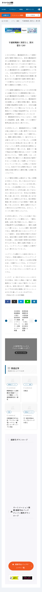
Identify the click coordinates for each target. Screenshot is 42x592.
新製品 (21, 9)
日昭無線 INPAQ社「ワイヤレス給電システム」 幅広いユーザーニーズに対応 (12, 422)
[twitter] (14, 301)
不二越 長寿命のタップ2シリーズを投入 (28, 420)
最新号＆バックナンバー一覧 (22, 566)
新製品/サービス (12, 384)
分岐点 (25, 391)
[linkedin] (34, 301)
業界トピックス (30, 9)
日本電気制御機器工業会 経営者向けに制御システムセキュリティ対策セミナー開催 (17, 321)
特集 (9, 412)
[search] (38, 15)
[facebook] (8, 301)
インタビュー (12, 9)
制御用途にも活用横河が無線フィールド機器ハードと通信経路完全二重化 (12, 395)
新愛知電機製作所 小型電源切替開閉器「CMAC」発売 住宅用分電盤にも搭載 (25, 321)
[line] (27, 301)
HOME (4, 9)
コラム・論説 (15, 21)
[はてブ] (21, 301)
